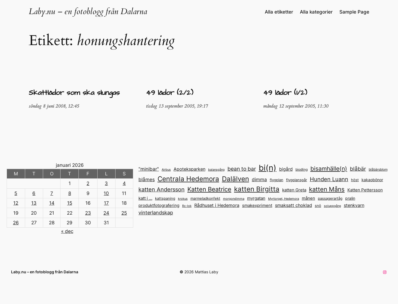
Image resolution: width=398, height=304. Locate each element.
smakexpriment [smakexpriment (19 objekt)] (257, 205)
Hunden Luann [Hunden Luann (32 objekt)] (329, 179)
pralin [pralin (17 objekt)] (350, 198)
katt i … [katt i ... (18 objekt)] (145, 198)
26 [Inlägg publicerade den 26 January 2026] (16, 222)
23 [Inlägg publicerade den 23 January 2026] (88, 213)
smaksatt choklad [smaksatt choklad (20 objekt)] (293, 205)
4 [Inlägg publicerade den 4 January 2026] (124, 183)
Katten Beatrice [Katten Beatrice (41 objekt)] (209, 189)
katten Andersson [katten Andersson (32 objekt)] (161, 189)
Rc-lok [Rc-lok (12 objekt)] (187, 206)
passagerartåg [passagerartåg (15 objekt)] (330, 198)
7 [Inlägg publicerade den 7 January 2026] (51, 193)
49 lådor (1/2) (285, 93)
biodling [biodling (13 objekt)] (301, 169)
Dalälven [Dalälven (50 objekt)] (235, 179)
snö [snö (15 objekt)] (318, 205)
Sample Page (354, 12)
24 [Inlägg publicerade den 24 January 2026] (106, 213)
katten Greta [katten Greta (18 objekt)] (294, 190)
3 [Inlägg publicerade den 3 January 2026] (106, 183)
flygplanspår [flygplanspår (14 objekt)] (296, 180)
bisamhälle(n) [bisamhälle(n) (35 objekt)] (328, 168)
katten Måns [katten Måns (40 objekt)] (327, 189)
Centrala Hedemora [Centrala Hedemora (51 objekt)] (188, 179)
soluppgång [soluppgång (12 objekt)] (332, 206)
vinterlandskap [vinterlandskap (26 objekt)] (155, 212)
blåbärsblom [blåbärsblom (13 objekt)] (378, 169)
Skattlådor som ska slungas (74, 93)
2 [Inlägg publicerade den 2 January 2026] (88, 183)
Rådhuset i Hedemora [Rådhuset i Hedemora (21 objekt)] (216, 205)
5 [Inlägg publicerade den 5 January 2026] (15, 193)
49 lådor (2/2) (169, 93)
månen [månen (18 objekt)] (308, 198)
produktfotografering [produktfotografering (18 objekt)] (158, 205)
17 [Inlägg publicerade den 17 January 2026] (106, 203)
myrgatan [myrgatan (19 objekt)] (256, 198)
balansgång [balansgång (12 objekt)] (216, 170)
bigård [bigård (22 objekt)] (286, 169)
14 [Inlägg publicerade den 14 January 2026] (51, 203)
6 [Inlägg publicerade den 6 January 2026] (33, 193)
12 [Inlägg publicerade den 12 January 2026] (15, 203)
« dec (67, 231)
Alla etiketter (279, 12)
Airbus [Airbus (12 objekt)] (166, 170)
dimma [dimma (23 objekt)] (259, 179)
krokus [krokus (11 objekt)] (183, 199)
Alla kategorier (316, 12)
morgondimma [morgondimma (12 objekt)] (233, 199)
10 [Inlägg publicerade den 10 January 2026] (106, 193)
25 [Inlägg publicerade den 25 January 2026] (124, 213)
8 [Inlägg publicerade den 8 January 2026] (69, 193)
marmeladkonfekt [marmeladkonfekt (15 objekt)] (205, 198)
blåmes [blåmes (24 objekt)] (146, 179)
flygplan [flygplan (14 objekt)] (276, 180)
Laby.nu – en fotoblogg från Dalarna (88, 11)
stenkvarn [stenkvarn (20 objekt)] (354, 205)
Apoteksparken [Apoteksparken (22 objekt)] (189, 169)
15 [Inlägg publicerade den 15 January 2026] (69, 203)
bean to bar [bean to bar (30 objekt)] (241, 169)
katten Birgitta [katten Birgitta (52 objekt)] (256, 189)
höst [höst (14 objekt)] (355, 180)
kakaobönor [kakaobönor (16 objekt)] (372, 180)
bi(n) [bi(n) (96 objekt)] (267, 168)
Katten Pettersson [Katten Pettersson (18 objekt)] (365, 190)
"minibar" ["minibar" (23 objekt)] (148, 169)
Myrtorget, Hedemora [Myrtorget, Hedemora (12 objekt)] (283, 199)
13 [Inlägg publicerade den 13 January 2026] (33, 203)
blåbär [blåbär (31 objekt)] (358, 168)
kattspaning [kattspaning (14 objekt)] (165, 198)
